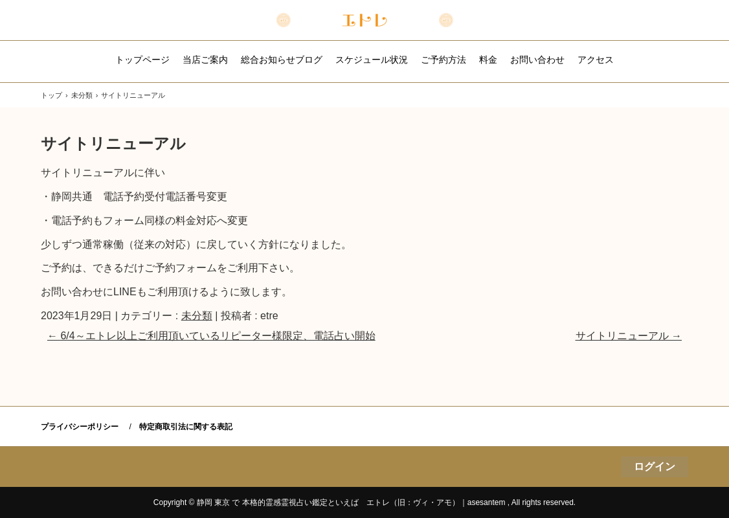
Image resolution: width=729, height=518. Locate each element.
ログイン (654, 466)
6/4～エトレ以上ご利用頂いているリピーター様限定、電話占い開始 (211, 335)
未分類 (196, 315)
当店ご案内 (205, 59)
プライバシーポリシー (79, 426)
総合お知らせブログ (281, 59)
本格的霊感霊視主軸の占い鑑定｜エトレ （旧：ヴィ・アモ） (365, 20)
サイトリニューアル (629, 335)
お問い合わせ (537, 59)
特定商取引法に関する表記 (185, 426)
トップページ (142, 59)
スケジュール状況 (371, 59)
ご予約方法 (443, 59)
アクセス (596, 59)
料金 (488, 59)
